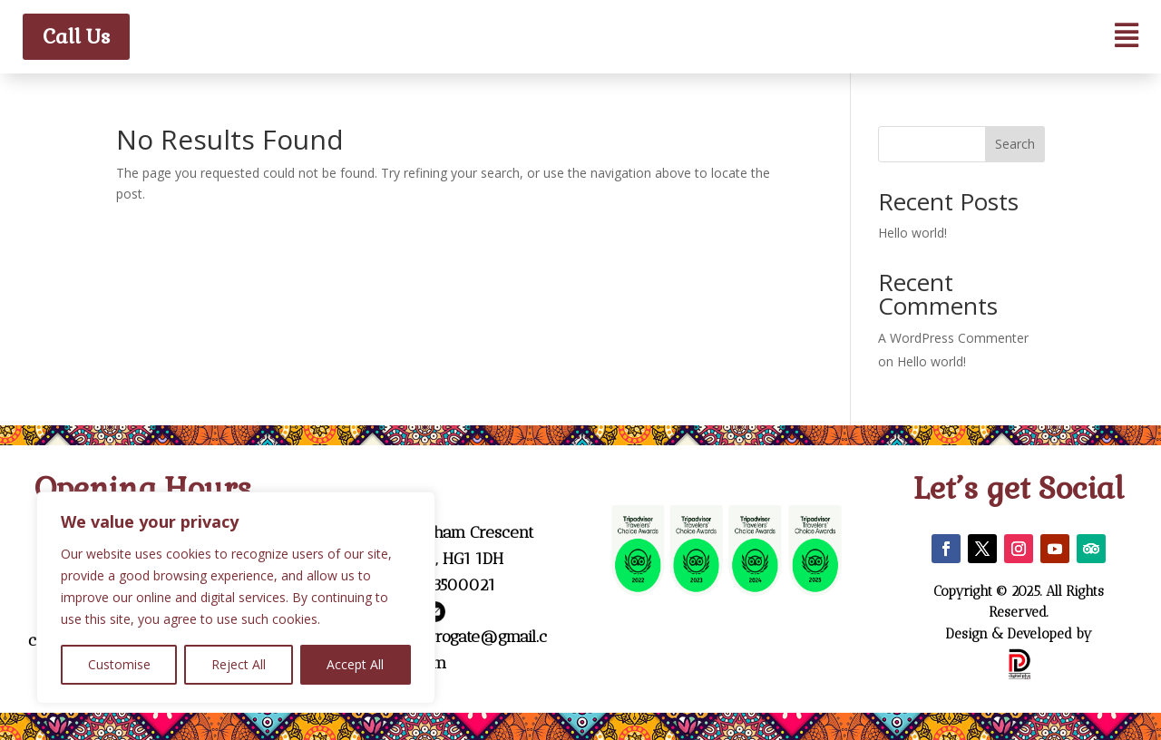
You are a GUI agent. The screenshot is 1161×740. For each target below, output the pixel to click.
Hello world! (912, 232)
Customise (119, 664)
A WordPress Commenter (953, 337)
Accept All (355, 664)
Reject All (238, 664)
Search (1015, 143)
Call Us (76, 36)
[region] (235, 598)
